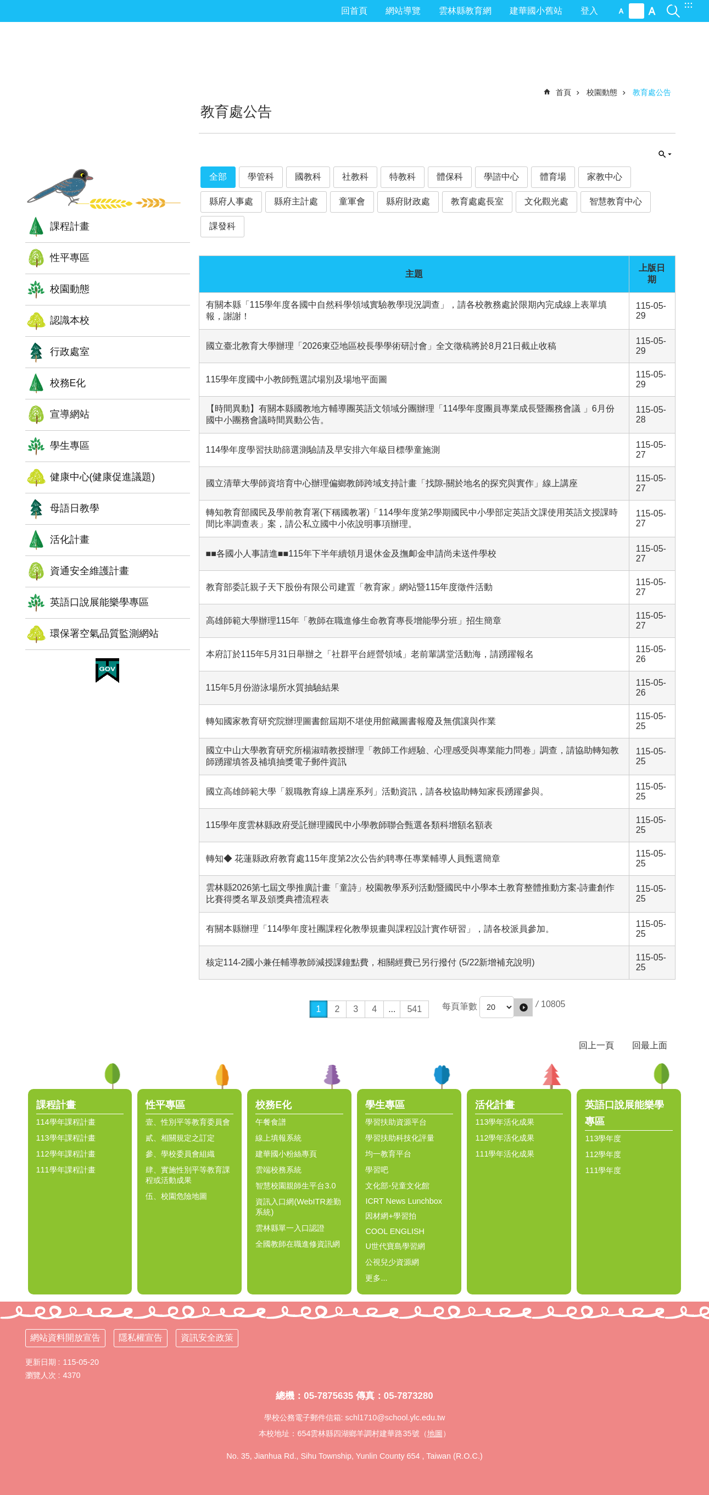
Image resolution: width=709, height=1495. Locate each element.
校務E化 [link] (68, 382)
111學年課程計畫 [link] (66, 1169)
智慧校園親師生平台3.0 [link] (295, 1185)
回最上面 (649, 1045)
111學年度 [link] (603, 1170)
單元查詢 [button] (665, 154)
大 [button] (652, 11)
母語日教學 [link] (74, 508)
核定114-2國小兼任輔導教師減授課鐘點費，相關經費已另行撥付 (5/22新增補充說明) (370, 962)
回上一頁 (596, 1045)
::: (688, 4)
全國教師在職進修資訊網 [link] (297, 1244)
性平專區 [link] (70, 257)
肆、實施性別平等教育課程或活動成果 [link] (188, 1175)
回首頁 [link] (354, 10)
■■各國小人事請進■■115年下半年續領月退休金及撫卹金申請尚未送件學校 (351, 553)
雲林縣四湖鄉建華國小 (107, 101)
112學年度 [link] (603, 1154)
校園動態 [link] (70, 289)
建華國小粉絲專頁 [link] (286, 1153)
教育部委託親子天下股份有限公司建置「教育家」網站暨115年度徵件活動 (349, 587)
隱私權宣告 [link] (141, 1337)
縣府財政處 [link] (408, 201)
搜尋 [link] (673, 4)
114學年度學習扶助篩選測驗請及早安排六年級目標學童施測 (323, 449)
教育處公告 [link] (652, 92)
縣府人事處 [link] (231, 201)
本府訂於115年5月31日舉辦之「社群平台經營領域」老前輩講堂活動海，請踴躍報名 (370, 654)
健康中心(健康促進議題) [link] (102, 476)
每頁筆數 (459, 1006)
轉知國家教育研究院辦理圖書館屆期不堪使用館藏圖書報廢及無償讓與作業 (351, 721)
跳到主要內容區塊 (5, 5)
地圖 (435, 1433)
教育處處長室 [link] (477, 201)
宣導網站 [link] (70, 414)
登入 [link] (589, 10)
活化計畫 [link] (70, 539)
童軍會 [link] (352, 201)
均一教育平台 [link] (388, 1153)
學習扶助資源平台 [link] (396, 1122)
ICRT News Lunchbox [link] (403, 1201)
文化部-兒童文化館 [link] (397, 1185)
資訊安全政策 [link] (207, 1337)
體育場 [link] (553, 176)
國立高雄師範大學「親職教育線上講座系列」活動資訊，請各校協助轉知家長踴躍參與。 (377, 791)
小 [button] (621, 11)
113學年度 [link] (603, 1138)
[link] (107, 670)
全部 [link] (218, 176)
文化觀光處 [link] (546, 201)
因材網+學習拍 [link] (390, 1215)
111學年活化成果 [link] (504, 1153)
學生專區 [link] (70, 445)
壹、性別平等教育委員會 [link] (188, 1122)
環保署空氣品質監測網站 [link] (104, 633)
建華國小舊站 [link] (536, 10)
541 (414, 1009)
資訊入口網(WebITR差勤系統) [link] (297, 1206)
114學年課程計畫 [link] (66, 1122)
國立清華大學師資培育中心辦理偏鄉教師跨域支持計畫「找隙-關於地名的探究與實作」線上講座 (392, 483)
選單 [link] (695, 1076)
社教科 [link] (355, 176)
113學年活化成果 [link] (504, 1122)
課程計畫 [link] (70, 226)
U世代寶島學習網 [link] (395, 1246)
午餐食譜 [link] (270, 1122)
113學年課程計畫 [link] (66, 1137)
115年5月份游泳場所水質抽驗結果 (273, 687)
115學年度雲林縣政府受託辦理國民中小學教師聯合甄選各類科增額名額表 (349, 825)
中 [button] (636, 11)
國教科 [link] (308, 176)
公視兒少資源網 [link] (392, 1262)
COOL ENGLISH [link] (394, 1231)
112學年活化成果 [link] (504, 1137)
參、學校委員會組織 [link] (180, 1153)
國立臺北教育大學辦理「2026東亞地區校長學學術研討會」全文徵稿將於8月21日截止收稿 (381, 346)
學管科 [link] (261, 176)
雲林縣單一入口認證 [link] (290, 1228)
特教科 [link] (402, 176)
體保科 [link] (450, 176)
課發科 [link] (222, 226)
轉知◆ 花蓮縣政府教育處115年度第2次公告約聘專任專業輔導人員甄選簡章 (353, 858)
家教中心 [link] (604, 176)
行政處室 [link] (70, 351)
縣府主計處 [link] (296, 201)
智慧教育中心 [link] (615, 201)
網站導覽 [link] (403, 10)
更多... (376, 1278)
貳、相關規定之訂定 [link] (180, 1137)
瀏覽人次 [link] (40, 1375)
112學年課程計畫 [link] (66, 1153)
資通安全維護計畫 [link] (89, 570)
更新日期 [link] (40, 1362)
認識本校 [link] (70, 320)
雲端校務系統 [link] (278, 1169)
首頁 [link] (563, 92)
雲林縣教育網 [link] (465, 10)
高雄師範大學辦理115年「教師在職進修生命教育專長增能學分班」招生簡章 (354, 620)
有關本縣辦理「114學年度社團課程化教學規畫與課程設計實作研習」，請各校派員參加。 (380, 928)
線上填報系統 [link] (278, 1137)
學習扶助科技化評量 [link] (399, 1137)
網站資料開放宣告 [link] (65, 1337)
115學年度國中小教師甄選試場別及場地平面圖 (297, 379)
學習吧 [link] (376, 1169)
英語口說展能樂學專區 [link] (99, 602)
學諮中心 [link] (501, 176)
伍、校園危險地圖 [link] (176, 1196)
